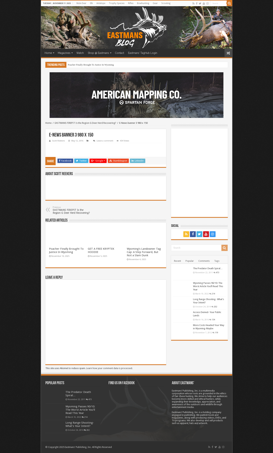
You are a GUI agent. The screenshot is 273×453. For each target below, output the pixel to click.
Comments (204, 261)
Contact (119, 52)
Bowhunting (143, 3)
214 (213, 294)
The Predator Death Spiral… (208, 268)
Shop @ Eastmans (98, 52)
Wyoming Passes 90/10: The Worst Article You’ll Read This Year (208, 286)
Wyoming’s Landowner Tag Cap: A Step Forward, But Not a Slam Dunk (144, 252)
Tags (216, 261)
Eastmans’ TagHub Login (142, 52)
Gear (155, 3)
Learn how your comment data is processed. (109, 368)
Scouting (165, 3)
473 (217, 272)
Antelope (100, 3)
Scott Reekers (58, 141)
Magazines (64, 52)
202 (215, 307)
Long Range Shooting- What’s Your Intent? (80, 424)
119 (216, 332)
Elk (91, 3)
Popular (190, 261)
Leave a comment (105, 141)
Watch (80, 52)
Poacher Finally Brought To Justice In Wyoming (91, 64)
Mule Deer (81, 3)
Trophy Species (116, 3)
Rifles (130, 3)
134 (213, 319)
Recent (177, 261)
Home (48, 52)
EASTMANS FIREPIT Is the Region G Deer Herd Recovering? (85, 123)
